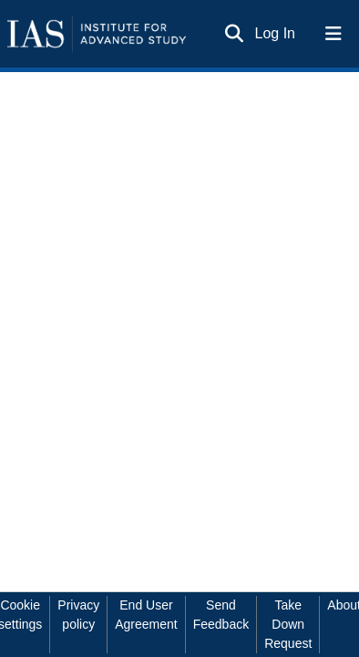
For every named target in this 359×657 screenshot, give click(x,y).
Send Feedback (221, 614)
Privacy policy (78, 614)
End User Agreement (146, 614)
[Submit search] (234, 34)
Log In (276, 33)
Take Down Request (288, 624)
